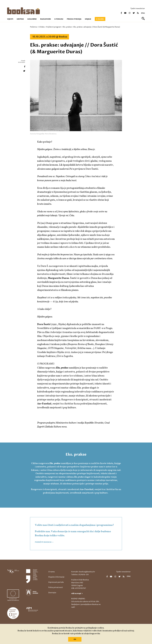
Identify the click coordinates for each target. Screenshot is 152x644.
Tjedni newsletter (137, 8)
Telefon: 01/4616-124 (80, 574)
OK (75, 639)
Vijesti (10, 19)
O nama (51, 572)
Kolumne (32, 19)
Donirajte (52, 592)
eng (143, 13)
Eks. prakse (67, 27)
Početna (33, 27)
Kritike (20, 19)
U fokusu (58, 19)
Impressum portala (56, 582)
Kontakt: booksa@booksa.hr (83, 572)
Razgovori (45, 19)
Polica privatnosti (55, 587)
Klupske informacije (56, 577)
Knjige (88, 19)
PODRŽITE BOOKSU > (44, 542)
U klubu (100, 19)
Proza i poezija (74, 19)
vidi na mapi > (77, 593)
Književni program (53, 27)
